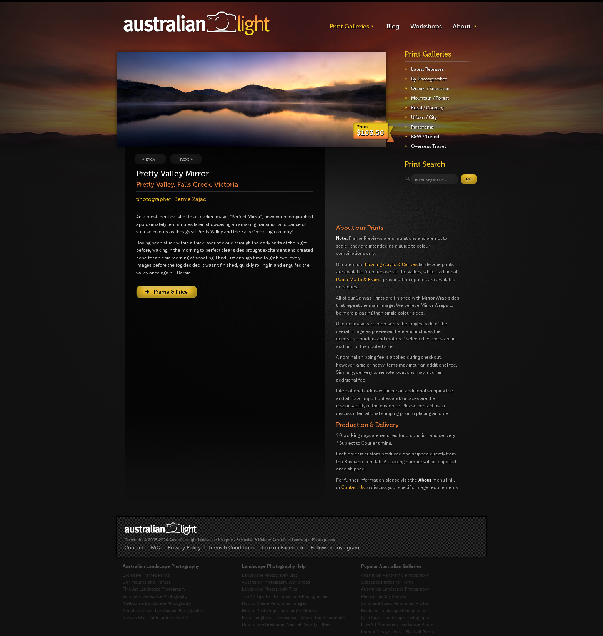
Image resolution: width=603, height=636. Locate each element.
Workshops (426, 26)
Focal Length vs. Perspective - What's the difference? (293, 617)
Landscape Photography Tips (269, 589)
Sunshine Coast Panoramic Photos (395, 603)
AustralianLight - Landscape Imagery (196, 23)
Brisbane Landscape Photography (393, 610)
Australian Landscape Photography (395, 589)
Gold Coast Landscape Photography (395, 617)
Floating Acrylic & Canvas (391, 264)
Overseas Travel (428, 146)
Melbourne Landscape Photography (157, 603)
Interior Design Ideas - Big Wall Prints (397, 631)
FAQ (155, 548)
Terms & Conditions (231, 548)
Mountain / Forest (430, 98)
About (462, 26)
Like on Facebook (282, 548)
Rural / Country (427, 107)
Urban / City (424, 117)
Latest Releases (427, 69)
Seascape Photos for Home (387, 582)
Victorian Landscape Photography (155, 596)
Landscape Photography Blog (270, 575)
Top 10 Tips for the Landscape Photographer (285, 596)
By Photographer (429, 79)
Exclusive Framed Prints (146, 575)
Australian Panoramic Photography (395, 575)
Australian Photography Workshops (276, 582)
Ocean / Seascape (430, 88)
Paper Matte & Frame (359, 279)
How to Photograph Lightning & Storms (280, 610)
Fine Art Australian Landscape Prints (397, 624)
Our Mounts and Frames (147, 582)
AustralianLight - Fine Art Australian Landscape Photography (161, 528)
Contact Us (353, 487)
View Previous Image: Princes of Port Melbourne (150, 159)
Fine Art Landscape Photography (154, 589)
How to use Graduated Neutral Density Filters (286, 624)
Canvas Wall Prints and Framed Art (157, 617)
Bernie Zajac (190, 199)
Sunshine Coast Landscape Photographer (163, 610)
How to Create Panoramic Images (274, 603)
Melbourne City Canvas (383, 596)
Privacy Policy (184, 548)
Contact (134, 548)
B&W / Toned (425, 136)
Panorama (422, 127)
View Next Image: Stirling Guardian (186, 159)
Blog (393, 26)
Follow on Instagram (335, 548)
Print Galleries (349, 26)
